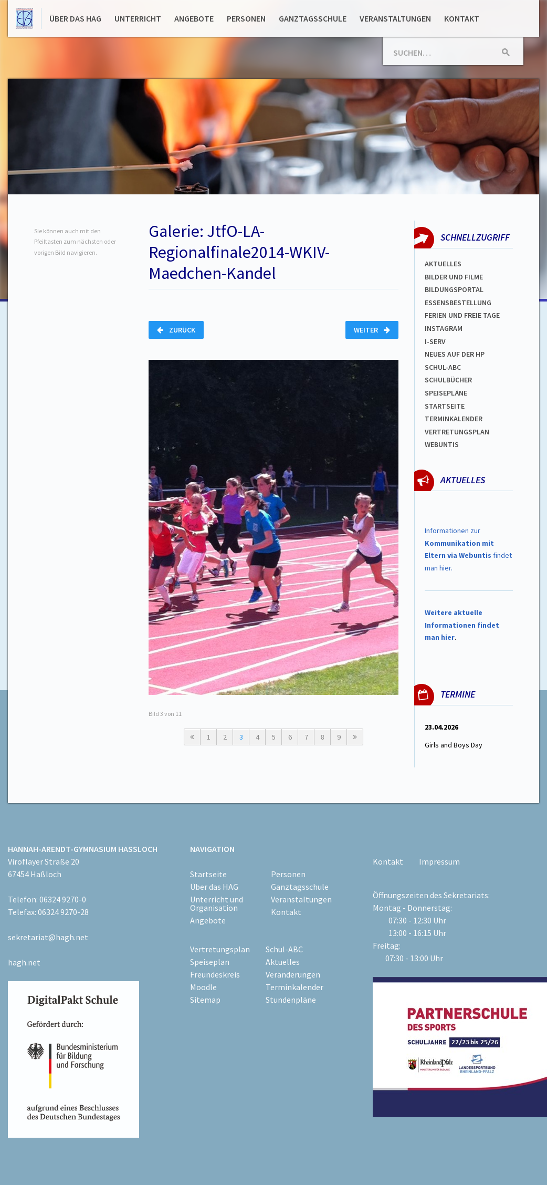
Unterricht (137, 18)
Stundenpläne (291, 999)
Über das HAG (75, 18)
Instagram (443, 328)
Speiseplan (209, 962)
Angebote (194, 18)
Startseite (445, 406)
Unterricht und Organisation (216, 903)
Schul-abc (443, 367)
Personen (246, 18)
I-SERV (435, 341)
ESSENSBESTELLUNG (458, 302)
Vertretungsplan (457, 431)
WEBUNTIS (442, 444)
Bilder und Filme (454, 277)
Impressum (439, 861)
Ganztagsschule (312, 18)
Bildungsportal (454, 289)
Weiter (372, 330)
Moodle (203, 987)
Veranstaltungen (395, 18)
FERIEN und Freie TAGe (462, 315)
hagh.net (24, 962)
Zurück (176, 330)
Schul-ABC (284, 949)
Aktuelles (443, 263)
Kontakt (461, 18)
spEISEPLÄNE (446, 393)
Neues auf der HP (455, 354)
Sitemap (205, 999)
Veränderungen (293, 974)
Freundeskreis (215, 974)
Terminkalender (453, 418)
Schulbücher (448, 379)
